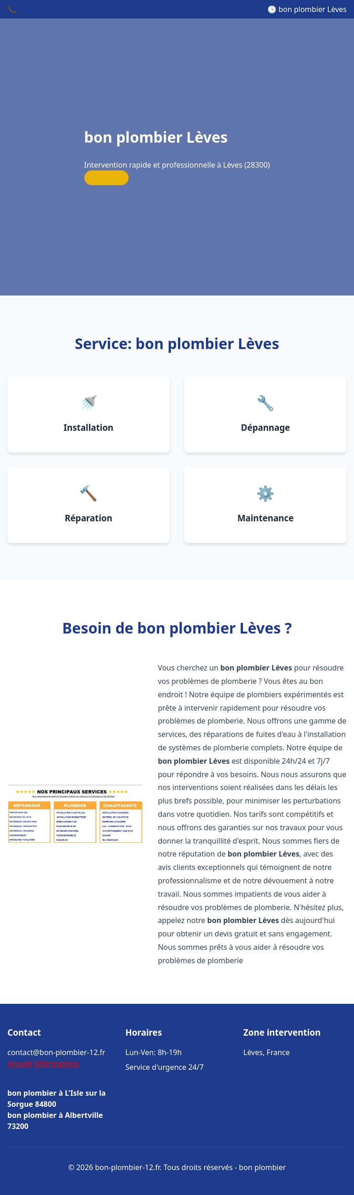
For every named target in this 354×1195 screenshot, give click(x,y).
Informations (56, 1063)
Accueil (19, 1063)
